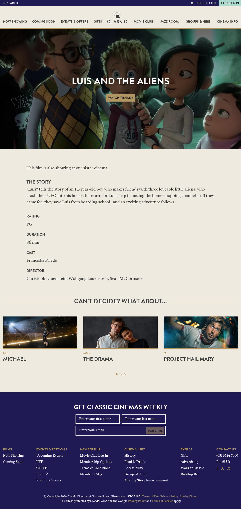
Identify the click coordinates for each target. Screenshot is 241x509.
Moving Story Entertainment (146, 480)
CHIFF (41, 468)
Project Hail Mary (189, 359)
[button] (117, 374)
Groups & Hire (198, 21)
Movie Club (143, 21)
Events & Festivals (51, 449)
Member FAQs (91, 474)
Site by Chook (188, 496)
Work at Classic (192, 468)
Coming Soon (43, 21)
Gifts (98, 21)
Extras (186, 449)
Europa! (42, 474)
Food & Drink (134, 462)
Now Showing (15, 21)
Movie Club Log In (94, 455)
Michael (14, 359)
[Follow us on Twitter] (222, 468)
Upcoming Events (49, 455)
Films (7, 449)
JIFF (39, 462)
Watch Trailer (120, 97)
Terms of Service (162, 501)
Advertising (189, 462)
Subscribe (155, 431)
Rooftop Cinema (48, 480)
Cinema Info (227, 21)
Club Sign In (230, 3)
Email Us (223, 462)
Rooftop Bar (190, 474)
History (130, 455)
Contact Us (226, 449)
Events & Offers (74, 21)
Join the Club (206, 3)
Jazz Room (169, 21)
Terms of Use (150, 496)
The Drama (98, 359)
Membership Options (96, 462)
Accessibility (133, 468)
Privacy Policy (169, 496)
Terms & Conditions (95, 468)
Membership (90, 449)
